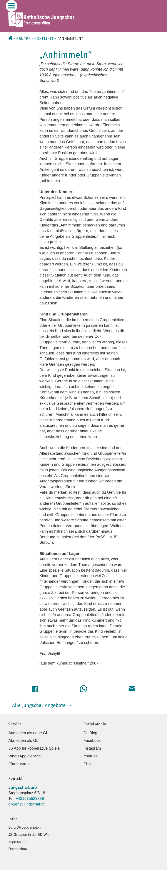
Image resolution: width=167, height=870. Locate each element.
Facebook (92, 740)
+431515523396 (29, 798)
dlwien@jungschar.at (26, 804)
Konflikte (44, 39)
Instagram (92, 748)
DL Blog (90, 733)
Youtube (91, 756)
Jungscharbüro (22, 787)
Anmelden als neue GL (28, 733)
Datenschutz (18, 849)
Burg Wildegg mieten (24, 827)
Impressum (16, 842)
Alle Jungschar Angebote (41, 705)
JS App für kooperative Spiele (34, 748)
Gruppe (23, 39)
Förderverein (19, 764)
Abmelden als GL (23, 740)
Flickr (88, 764)
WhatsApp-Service (24, 756)
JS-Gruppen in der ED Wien (29, 834)
